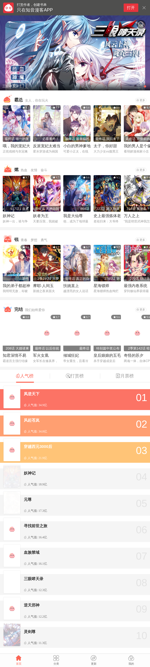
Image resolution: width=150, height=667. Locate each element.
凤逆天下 (31, 394)
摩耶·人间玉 (43, 286)
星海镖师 (101, 286)
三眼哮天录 (33, 579)
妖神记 (8, 216)
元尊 (28, 499)
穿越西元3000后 (38, 446)
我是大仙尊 (73, 216)
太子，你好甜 (105, 146)
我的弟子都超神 (16, 286)
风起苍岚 (31, 420)
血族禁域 (31, 552)
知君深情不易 (14, 355)
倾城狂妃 (71, 355)
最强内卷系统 (135, 286)
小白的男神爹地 (77, 146)
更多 (140, 100)
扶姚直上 (71, 286)
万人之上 (131, 216)
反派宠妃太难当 (46, 146)
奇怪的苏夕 (133, 355)
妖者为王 (41, 216)
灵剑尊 (30, 632)
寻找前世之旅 (35, 526)
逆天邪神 (31, 605)
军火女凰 (41, 355)
